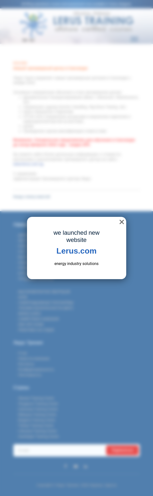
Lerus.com (77, 250)
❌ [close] (121, 222)
